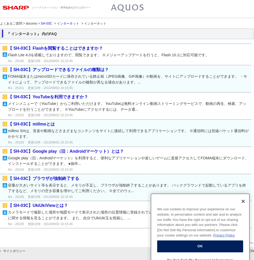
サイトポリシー (14, 251)
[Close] (243, 205)
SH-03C (46, 23)
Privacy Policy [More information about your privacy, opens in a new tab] (224, 239)
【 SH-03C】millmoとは (31, 124)
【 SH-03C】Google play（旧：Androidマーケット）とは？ (66, 151)
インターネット (68, 23)
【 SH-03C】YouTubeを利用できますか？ (48, 97)
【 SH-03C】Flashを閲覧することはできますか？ (55, 48)
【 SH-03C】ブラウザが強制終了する (43, 178)
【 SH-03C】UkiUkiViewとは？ (38, 205)
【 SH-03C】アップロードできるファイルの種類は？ (58, 69)
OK (200, 250)
